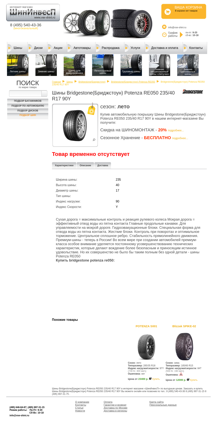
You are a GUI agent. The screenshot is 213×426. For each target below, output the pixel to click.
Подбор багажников (27, 101)
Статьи (79, 407)
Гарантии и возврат (115, 404)
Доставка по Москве (116, 407)
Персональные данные (163, 404)
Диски (35, 48)
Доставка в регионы (115, 410)
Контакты (193, 48)
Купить (156, 379)
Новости (80, 410)
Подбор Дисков (27, 110)
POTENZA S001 (146, 326)
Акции (55, 48)
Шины (15, 48)
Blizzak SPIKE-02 (184, 326)
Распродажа (108, 48)
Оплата (108, 401)
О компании (82, 401)
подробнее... (176, 130)
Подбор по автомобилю (27, 105)
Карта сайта (157, 401)
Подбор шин (27, 115)
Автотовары (79, 48)
